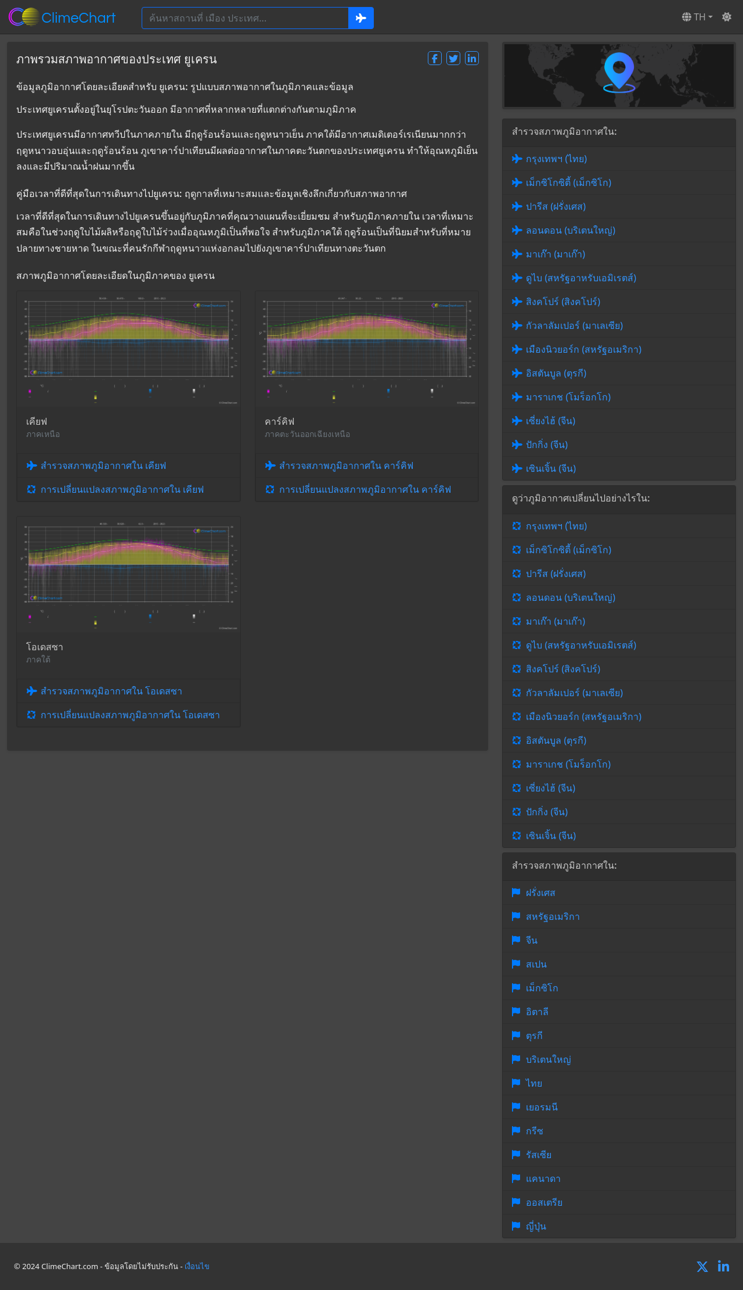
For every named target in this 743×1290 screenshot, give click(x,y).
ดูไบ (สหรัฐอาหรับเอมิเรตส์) (581, 277)
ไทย (534, 1083)
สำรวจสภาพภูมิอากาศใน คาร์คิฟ (346, 465)
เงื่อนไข (197, 1266)
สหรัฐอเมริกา (553, 916)
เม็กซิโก (542, 987)
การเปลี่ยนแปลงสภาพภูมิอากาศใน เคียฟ (122, 489)
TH (694, 16)
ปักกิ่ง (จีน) (547, 444)
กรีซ (534, 1130)
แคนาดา (543, 1178)
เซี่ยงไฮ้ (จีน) (550, 420)
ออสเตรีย (544, 1202)
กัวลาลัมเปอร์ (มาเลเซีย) (574, 325)
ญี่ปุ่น (536, 1226)
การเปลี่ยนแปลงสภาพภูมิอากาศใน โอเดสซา (130, 714)
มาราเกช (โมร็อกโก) (568, 396)
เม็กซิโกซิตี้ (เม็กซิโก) (568, 182)
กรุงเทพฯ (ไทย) (556, 158)
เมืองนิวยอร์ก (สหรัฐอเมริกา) (583, 349)
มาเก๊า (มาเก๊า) (555, 254)
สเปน (536, 964)
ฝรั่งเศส (541, 892)
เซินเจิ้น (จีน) (551, 468)
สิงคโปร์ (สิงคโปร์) (563, 301)
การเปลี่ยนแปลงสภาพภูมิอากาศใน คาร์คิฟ (365, 489)
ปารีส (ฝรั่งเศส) (556, 206)
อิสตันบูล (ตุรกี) (556, 373)
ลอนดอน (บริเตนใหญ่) (570, 230)
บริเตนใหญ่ (548, 1059)
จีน (532, 940)
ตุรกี (534, 1035)
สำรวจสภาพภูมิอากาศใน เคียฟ (103, 465)
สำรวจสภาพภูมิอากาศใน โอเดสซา (111, 691)
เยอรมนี (542, 1107)
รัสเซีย (538, 1154)
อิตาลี (537, 1011)
